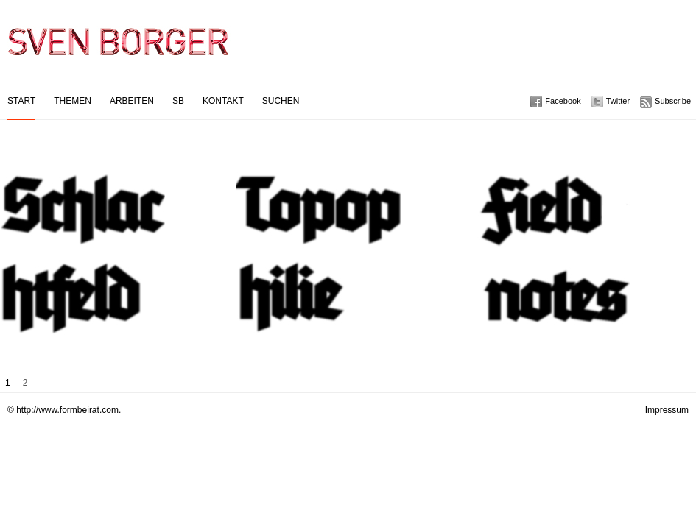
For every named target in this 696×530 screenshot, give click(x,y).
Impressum (667, 410)
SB (178, 101)
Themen (72, 101)
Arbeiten (132, 101)
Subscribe (673, 100)
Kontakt (223, 101)
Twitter (618, 100)
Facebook (562, 100)
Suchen (281, 101)
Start (21, 101)
